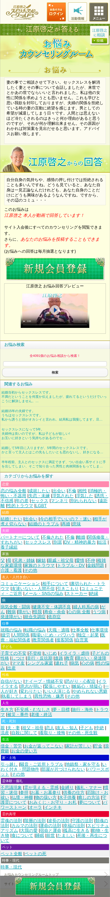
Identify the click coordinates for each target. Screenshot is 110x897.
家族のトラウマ (39, 565)
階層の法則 (35, 820)
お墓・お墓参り (46, 792)
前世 (50, 835)
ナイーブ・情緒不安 (44, 681)
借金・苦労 (11, 746)
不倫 (72, 490)
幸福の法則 (74, 825)
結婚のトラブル (44, 523)
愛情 (80, 560)
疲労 (6, 635)
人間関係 (20, 635)
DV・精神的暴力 (80, 542)
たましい (66, 835)
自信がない (11, 681)
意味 (76, 523)
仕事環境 (99, 630)
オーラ (35, 807)
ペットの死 (35, 853)
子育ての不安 (13, 653)
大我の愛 (29, 830)
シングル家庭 (40, 663)
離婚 (81, 537)
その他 (30, 570)
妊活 (102, 542)
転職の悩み (35, 630)
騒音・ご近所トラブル (41, 764)
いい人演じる (57, 691)
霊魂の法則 (11, 820)
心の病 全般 (79, 611)
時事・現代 (11, 867)
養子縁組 (9, 547)
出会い (59, 490)
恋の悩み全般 (13, 490)
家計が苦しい (79, 746)
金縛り (67, 787)
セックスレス (38, 542)
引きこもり (68, 588)
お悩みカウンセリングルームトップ (31, 874)
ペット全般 (11, 853)
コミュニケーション (20, 583)
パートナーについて (20, 537)
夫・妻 (13, 727)
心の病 (87, 663)
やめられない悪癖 (90, 691)
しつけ (18, 658)
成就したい (39, 490)
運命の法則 (50, 825)
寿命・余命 (54, 611)
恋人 (50, 727)
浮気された (63, 495)
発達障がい (11, 616)
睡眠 (40, 835)
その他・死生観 (82, 732)
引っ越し (9, 764)
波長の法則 (58, 820)
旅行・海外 (82, 709)
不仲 (91, 560)
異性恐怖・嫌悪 (49, 696)
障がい (24, 611)
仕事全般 (80, 630)
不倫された (53, 537)
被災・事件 (18, 714)
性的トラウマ (20, 505)
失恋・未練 (39, 495)
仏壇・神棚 (22, 797)
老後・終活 (41, 714)
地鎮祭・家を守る (83, 764)
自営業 (81, 639)
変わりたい (31, 691)
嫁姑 (41, 560)
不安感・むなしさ (33, 709)
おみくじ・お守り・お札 (53, 802)
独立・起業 (88, 635)
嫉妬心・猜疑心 (87, 686)
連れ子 (61, 663)
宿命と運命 (50, 830)
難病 (11, 611)
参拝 (24, 792)
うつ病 (99, 611)
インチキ (53, 807)
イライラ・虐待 (74, 653)
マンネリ (59, 500)
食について (22, 835)
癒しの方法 (89, 797)
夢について (90, 802)
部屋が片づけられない (63, 769)
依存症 (54, 616)
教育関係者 (43, 639)
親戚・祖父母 (61, 560)
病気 (74, 663)
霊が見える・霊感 (41, 787)
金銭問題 (95, 565)
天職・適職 (59, 630)
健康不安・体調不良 (52, 606)
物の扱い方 (46, 797)
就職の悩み (11, 630)
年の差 (22, 500)
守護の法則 (82, 820)
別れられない (83, 500)
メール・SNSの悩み (44, 593)
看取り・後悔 (52, 732)
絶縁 (94, 593)
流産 (5, 732)
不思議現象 (11, 787)
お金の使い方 (24, 751)
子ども (86, 727)
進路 (59, 658)
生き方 (7, 709)
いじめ (50, 653)
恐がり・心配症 (81, 681)
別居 (57, 542)
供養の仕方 (73, 792)
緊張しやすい (57, 686)
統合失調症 (35, 616)
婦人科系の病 (86, 606)
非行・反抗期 (39, 658)
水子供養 (67, 797)
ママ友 (18, 663)
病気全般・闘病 (15, 606)
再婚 (66, 523)
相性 (83, 490)
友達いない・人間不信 (33, 588)
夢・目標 (61, 709)
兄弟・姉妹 (24, 560)
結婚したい (11, 519)
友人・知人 (67, 727)
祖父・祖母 (32, 727)
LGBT (41, 505)
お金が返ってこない (43, 746)
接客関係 (64, 639)
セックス (39, 500)
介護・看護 (11, 570)
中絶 (99, 727)
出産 (11, 668)
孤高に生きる (76, 830)
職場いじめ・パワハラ (53, 635)
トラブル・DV (71, 565)
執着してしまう (17, 696)
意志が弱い (31, 686)
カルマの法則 (24, 825)
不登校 (35, 653)
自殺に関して (24, 732)
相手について (55, 583)
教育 (69, 658)
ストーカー (77, 593)
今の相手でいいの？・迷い (66, 519)
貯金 (98, 746)
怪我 (37, 611)
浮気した (84, 495)
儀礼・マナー (89, 787)
